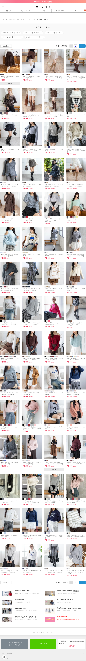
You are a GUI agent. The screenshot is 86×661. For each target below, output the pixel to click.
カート (77, 10)
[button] (82, 46)
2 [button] (75, 46)
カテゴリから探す (6, 653)
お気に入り (60, 10)
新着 (8, 10)
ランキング (25, 10)
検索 (43, 10)
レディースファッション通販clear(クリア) (14, 19)
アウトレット (33, 19)
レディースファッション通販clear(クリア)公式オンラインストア (43, 6)
